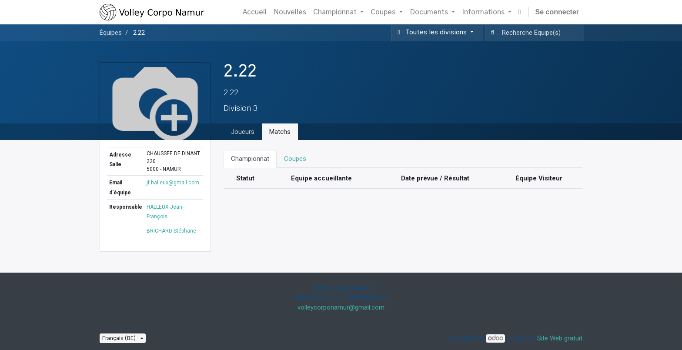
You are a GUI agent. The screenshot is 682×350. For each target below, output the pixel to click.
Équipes (111, 33)
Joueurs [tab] (242, 132)
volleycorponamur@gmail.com (341, 307)
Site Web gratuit (559, 338)
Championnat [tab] (250, 159)
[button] (520, 12)
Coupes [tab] (295, 159)
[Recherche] (491, 33)
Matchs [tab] (280, 132)
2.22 (139, 33)
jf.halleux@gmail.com (173, 183)
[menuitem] (254, 12)
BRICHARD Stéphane (171, 231)
